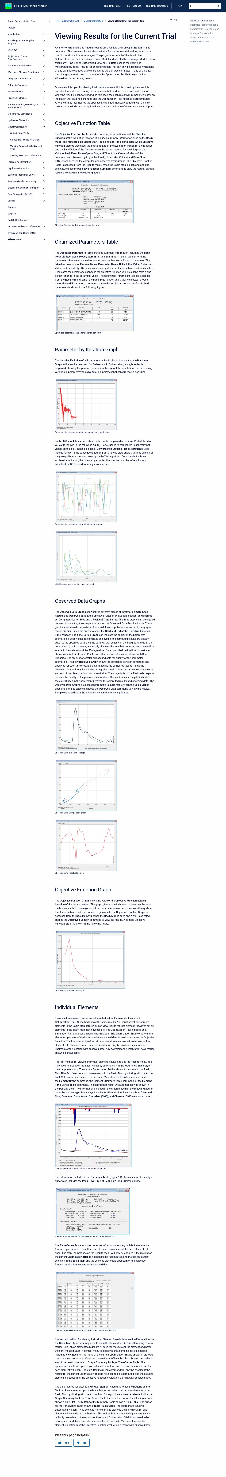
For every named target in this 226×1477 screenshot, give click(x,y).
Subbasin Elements (17, 85)
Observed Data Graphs (201, 33)
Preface (11, 27)
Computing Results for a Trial (24, 139)
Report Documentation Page (22, 21)
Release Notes (15, 239)
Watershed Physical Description (23, 72)
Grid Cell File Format (17, 220)
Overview (12, 50)
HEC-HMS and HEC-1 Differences (24, 226)
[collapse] (44, 127)
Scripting (12, 213)
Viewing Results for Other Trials (25, 155)
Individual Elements (199, 41)
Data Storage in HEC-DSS (20, 194)
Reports (11, 207)
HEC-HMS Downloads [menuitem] (157, 6)
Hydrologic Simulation (18, 120)
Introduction (14, 34)
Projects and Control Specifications (18, 57)
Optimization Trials (19, 133)
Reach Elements (15, 91)
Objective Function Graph (202, 37)
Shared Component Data (20, 65)
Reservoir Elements (17, 98)
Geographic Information (19, 78)
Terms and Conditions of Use (22, 233)
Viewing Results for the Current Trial (26, 147)
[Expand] (44, 34)
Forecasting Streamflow (19, 162)
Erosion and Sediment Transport (23, 187)
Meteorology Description (20, 114)
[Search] (205, 6)
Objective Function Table (202, 20)
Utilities (11, 200)
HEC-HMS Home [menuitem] (112, 6)
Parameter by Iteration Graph (204, 29)
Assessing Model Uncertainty (22, 181)
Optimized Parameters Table (204, 25)
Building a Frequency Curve (21, 174)
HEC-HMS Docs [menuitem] (133, 6)
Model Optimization (17, 126)
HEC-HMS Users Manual (31, 6)
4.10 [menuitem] (180, 5)
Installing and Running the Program (21, 42)
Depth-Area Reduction (18, 168)
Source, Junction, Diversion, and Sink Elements (23, 106)
